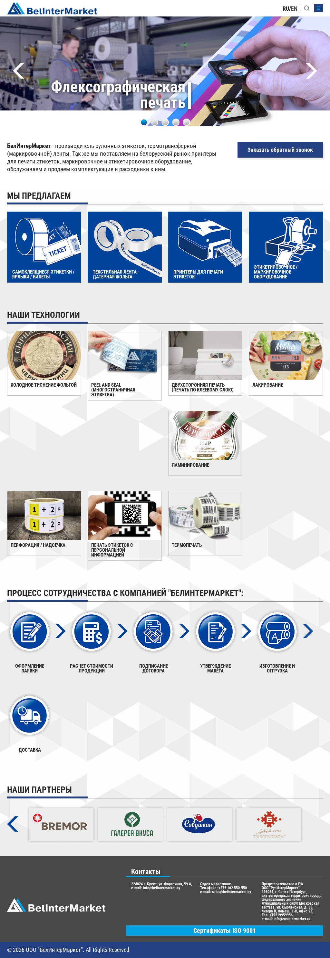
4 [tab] (176, 122)
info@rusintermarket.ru (292, 919)
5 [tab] (186, 122)
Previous (18, 71)
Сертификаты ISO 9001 (224, 930)
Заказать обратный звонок (280, 149)
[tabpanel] (165, 71)
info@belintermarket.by (161, 888)
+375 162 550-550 (232, 888)
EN (294, 8)
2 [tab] (154, 122)
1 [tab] (144, 122)
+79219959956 (281, 915)
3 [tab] (165, 122)
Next (311, 71)
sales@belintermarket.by (231, 892)
